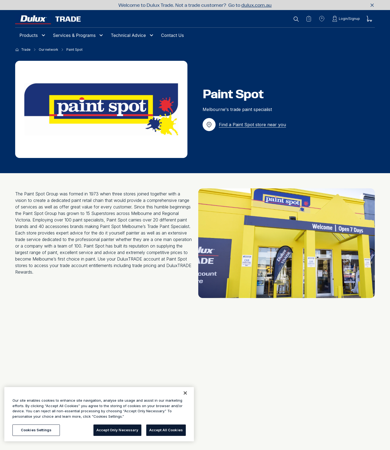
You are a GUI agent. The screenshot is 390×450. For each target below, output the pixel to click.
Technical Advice (128, 35)
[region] (99, 414)
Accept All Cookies (166, 430)
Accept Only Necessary (117, 430)
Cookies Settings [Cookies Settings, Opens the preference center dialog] (36, 430)
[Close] (185, 393)
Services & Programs (74, 35)
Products (29, 35)
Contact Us (172, 35)
